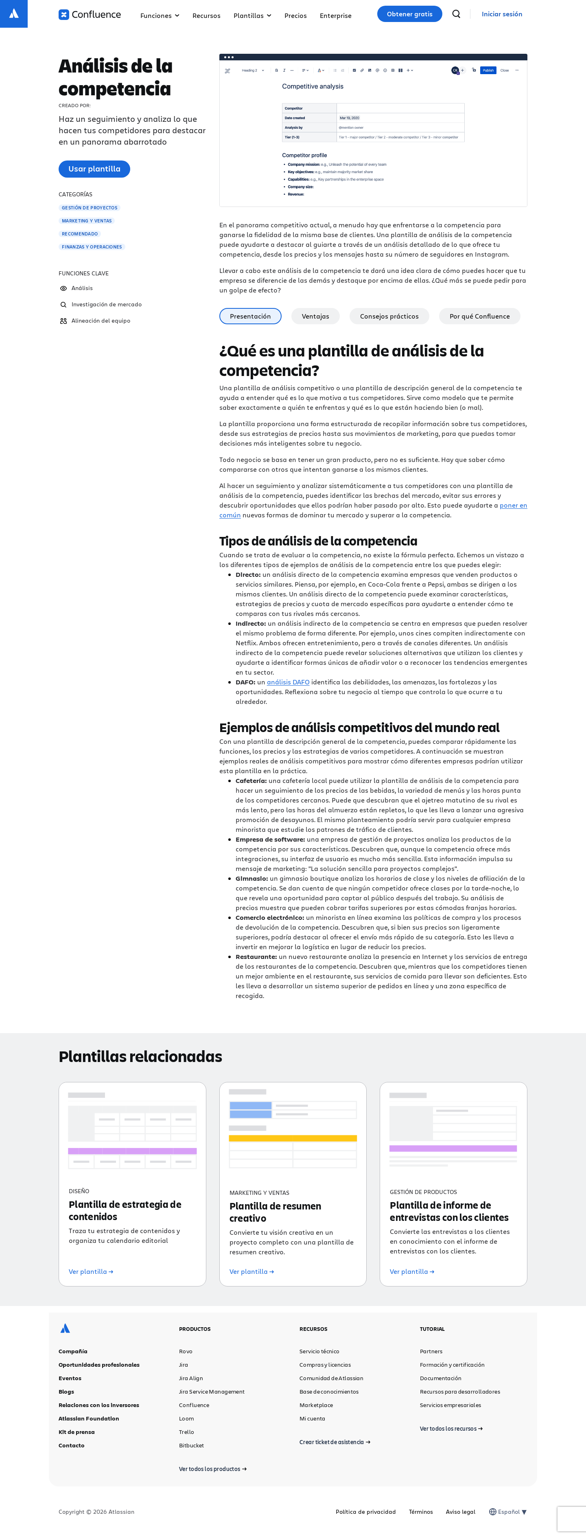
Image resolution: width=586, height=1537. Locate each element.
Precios (295, 15)
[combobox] (499, 1511)
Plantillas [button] (252, 15)
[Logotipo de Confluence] (90, 14)
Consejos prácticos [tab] (389, 316)
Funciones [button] (159, 15)
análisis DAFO (288, 681)
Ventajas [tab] (315, 316)
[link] (502, 14)
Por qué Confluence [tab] (480, 316)
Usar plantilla (94, 168)
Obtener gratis (410, 13)
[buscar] (456, 14)
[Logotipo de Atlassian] (13, 13)
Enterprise (336, 15)
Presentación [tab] (250, 316)
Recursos (206, 15)
